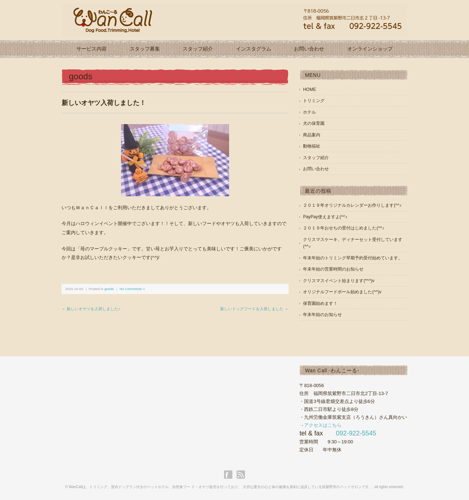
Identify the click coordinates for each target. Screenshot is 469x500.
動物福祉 (311, 146)
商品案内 (311, 134)
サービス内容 (91, 49)
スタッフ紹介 (198, 49)
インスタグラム (253, 49)
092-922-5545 (356, 433)
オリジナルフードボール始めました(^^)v (342, 291)
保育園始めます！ (320, 303)
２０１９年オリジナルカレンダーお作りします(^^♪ (352, 205)
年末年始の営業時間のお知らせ (333, 269)
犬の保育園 (314, 123)
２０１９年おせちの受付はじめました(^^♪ (343, 228)
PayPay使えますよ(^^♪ (325, 216)
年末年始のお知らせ (322, 314)
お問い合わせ (309, 49)
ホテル (309, 112)
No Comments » (132, 289)
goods (80, 76)
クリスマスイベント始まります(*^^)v (338, 280)
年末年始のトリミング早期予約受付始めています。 (352, 257)
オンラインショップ (370, 49)
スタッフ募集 (145, 49)
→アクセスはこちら (320, 425)
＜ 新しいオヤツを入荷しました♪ (91, 309)
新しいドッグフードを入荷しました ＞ (254, 309)
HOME (309, 89)
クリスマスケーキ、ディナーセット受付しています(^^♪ (352, 243)
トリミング (314, 100)
